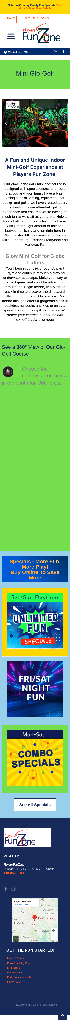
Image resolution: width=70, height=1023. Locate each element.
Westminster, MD (18, 52)
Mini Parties (13, 967)
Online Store (30, 18)
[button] (11, 37)
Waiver (44, 18)
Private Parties (15, 972)
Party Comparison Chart (20, 977)
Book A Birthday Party (19, 963)
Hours (11, 18)
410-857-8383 (14, 873)
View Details (43, 8)
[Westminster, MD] (5, 52)
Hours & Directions (17, 958)
